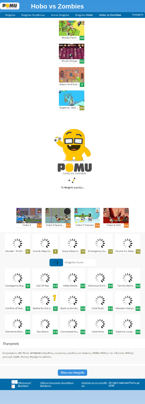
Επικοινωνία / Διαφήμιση (24, 384)
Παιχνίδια (10, 15)
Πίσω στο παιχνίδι (72, 372)
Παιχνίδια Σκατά (66, 262)
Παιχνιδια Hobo (84, 15)
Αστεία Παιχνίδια (60, 15)
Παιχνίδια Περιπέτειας (33, 15)
